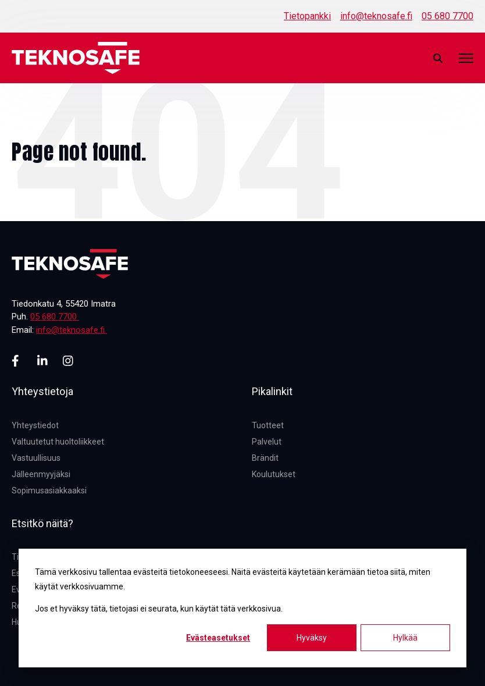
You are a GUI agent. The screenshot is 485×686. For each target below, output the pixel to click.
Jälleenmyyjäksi (41, 474)
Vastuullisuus (36, 458)
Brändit (265, 458)
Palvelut (266, 441)
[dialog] (242, 608)
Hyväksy (312, 637)
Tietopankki (307, 16)
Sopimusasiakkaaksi (49, 490)
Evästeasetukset (218, 637)
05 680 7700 (447, 16)
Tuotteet (268, 425)
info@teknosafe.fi (376, 16)
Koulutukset (273, 474)
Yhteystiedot (35, 425)
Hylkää (405, 637)
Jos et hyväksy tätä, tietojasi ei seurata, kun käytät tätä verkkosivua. (159, 608)
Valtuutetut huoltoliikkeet (58, 441)
